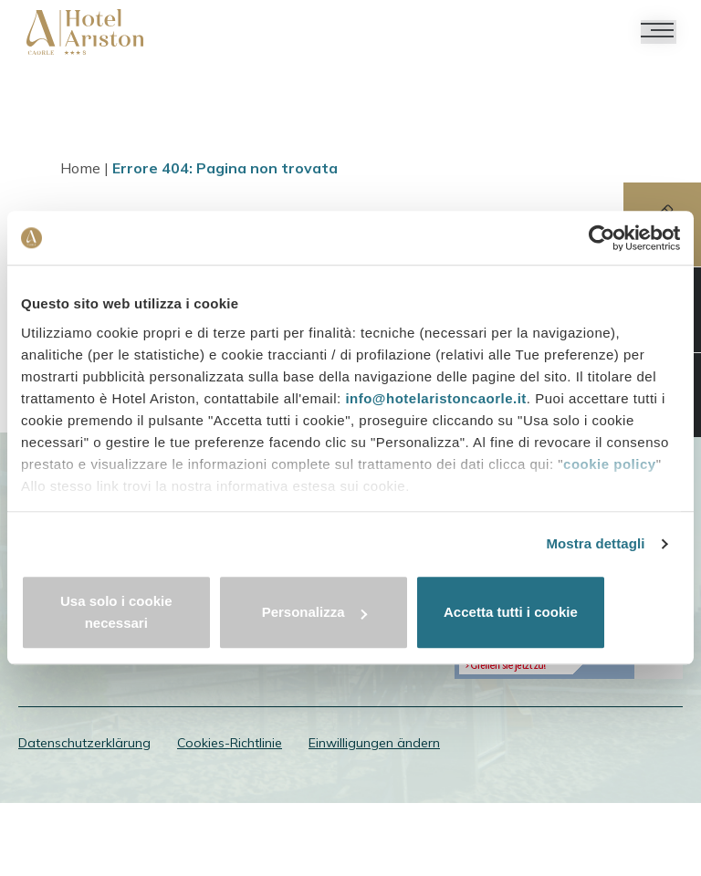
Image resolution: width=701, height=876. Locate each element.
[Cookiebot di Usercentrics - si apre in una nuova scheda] (600, 249)
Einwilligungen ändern (374, 812)
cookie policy (609, 476)
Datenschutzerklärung (84, 812)
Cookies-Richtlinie (229, 812)
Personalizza (350, 612)
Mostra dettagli (595, 555)
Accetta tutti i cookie (573, 612)
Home (84, 170)
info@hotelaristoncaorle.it (435, 410)
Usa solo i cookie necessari (128, 612)
